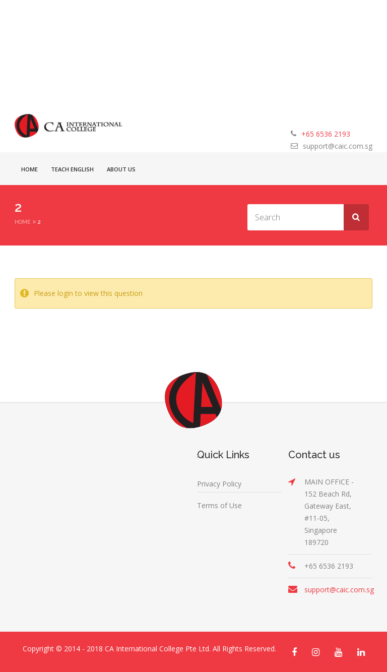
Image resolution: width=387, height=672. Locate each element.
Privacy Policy (219, 483)
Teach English (72, 169)
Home (29, 169)
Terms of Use (219, 505)
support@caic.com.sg (337, 146)
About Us (121, 169)
